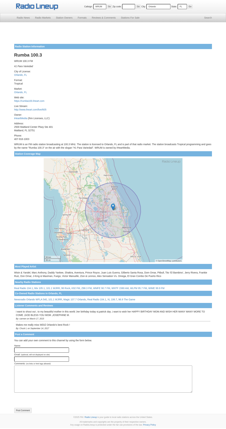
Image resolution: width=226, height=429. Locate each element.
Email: (32, 354)
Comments (104, 17)
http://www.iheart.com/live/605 (30, 109)
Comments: (32, 363)
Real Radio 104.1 (23, 288)
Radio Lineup (91, 417)
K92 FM (75, 288)
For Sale (130, 17)
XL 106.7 (112, 299)
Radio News (23, 17)
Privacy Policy (149, 425)
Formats (82, 17)
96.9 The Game (126, 299)
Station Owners (64, 17)
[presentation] (40, 400)
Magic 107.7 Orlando (74, 299)
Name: (17, 346)
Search (208, 17)
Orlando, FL (20, 75)
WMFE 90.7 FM (101, 288)
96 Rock (65, 288)
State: (174, 6)
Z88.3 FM (86, 288)
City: (143, 6)
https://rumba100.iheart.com (29, 101)
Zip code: (117, 6)
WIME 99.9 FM (156, 288)
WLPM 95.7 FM (138, 288)
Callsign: (88, 6)
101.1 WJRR (53, 288)
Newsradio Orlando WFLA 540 (30, 299)
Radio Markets (43, 17)
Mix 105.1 (39, 288)
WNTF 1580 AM (120, 288)
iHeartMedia (20, 118)
